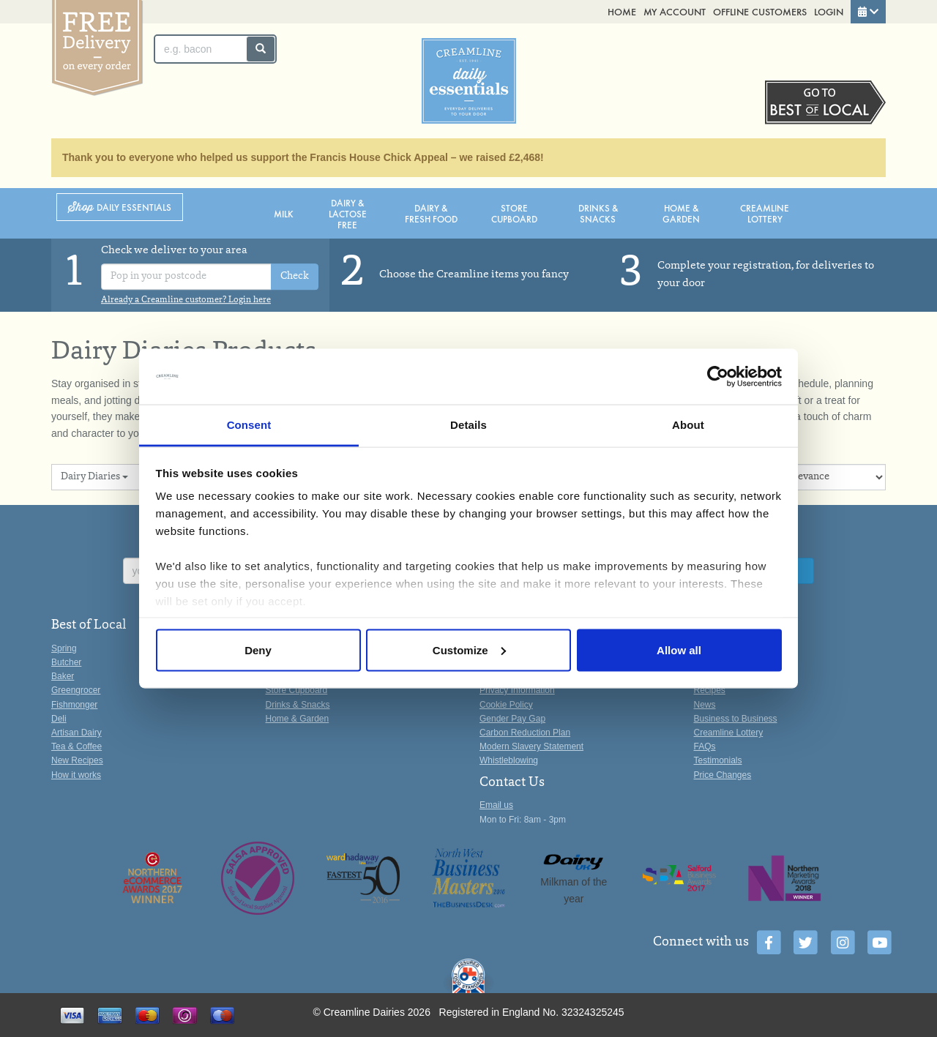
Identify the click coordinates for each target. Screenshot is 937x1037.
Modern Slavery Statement (531, 746)
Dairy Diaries (94, 477)
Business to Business (735, 719)
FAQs (705, 746)
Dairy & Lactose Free (348, 213)
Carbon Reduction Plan (524, 732)
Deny (258, 649)
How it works (76, 775)
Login (828, 11)
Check (294, 277)
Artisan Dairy (76, 732)
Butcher (66, 662)
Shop (119, 207)
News (705, 705)
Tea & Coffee (76, 746)
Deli (59, 719)
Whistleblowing (508, 760)
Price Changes (723, 775)
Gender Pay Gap (512, 719)
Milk (284, 213)
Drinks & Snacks (598, 213)
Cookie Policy (506, 705)
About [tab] (688, 425)
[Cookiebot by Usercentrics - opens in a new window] (718, 377)
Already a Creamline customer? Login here (186, 300)
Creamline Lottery (764, 213)
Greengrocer (75, 690)
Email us (496, 805)
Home (622, 11)
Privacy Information (517, 690)
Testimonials (718, 760)
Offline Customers (760, 11)
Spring (64, 648)
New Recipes (77, 760)
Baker (62, 676)
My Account (674, 11)
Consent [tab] (249, 425)
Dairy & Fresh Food (431, 213)
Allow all (679, 649)
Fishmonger (74, 705)
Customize (469, 649)
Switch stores (825, 103)
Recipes (709, 690)
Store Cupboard (514, 213)
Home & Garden (681, 213)
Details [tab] (468, 425)
